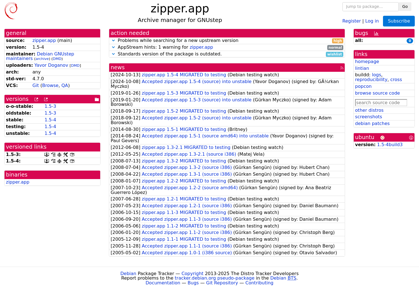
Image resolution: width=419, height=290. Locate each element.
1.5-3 (50, 106)
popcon (363, 86)
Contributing (259, 282)
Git (35, 85)
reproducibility (371, 79)
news (118, 67)
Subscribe (399, 21)
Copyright (192, 273)
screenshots (368, 116)
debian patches (372, 123)
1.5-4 (50, 119)
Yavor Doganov (51, 65)
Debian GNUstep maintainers (40, 56)
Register (351, 20)
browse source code (377, 93)
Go (405, 6)
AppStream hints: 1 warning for (227, 47)
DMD (57, 59)
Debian (128, 273)
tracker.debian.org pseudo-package (214, 278)
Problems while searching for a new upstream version (227, 40)
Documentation (162, 282)
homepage (367, 61)
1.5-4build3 (390, 144)
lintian (362, 68)
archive (42, 59)
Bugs (193, 282)
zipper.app (44, 40)
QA (64, 85)
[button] (113, 40)
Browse (50, 85)
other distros (369, 110)
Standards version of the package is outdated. (227, 54)
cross (396, 79)
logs (376, 74)
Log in (372, 20)
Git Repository (222, 282)
